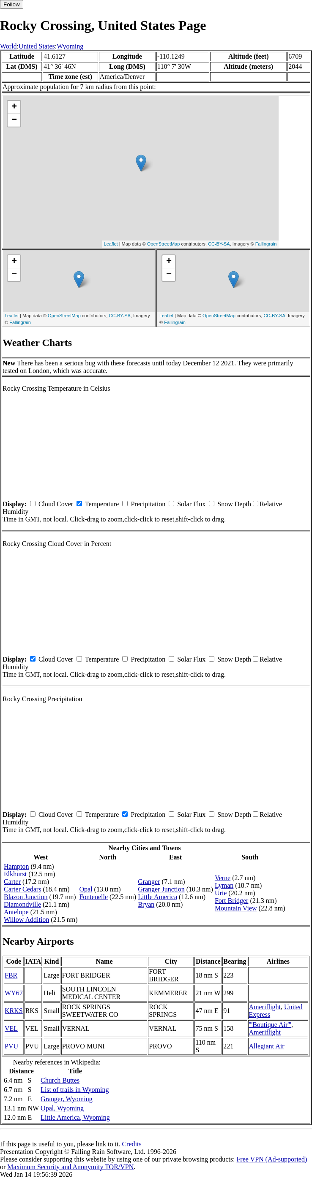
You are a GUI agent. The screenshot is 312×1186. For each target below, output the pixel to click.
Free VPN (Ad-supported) (271, 1159)
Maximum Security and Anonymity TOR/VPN (70, 1166)
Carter (12, 881)
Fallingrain (266, 243)
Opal (85, 889)
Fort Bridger (232, 900)
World (8, 46)
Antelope (16, 912)
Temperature (102, 504)
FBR (11, 975)
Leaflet (111, 243)
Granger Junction (161, 889)
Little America (157, 896)
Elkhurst (15, 874)
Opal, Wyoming (62, 1108)
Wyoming (70, 46)
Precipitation (148, 504)
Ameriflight (265, 1006)
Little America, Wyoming (75, 1117)
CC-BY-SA (219, 243)
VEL (11, 1028)
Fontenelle (93, 896)
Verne (222, 877)
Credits (131, 1144)
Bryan (146, 904)
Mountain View (236, 908)
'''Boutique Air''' (270, 1024)
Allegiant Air (267, 1046)
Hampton (16, 866)
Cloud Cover (55, 504)
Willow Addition (26, 919)
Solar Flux (191, 504)
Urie (221, 893)
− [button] (14, 120)
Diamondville (22, 904)
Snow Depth (234, 504)
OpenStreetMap (163, 243)
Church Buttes (60, 1080)
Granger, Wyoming (67, 1098)
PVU (11, 1046)
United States (37, 46)
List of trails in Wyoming (75, 1089)
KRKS (14, 1010)
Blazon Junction (26, 896)
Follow (11, 4)
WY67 (14, 993)
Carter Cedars (22, 889)
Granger (149, 881)
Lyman (224, 885)
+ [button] (14, 107)
